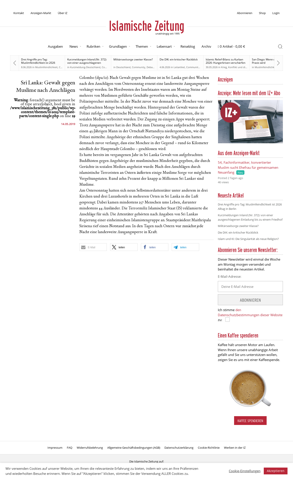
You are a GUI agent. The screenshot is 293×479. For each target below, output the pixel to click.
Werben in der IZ (235, 448)
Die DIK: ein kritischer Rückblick (179, 59)
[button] (93, 247)
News (73, 46)
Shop (262, 13)
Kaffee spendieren (250, 421)
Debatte (151, 67)
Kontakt (18, 13)
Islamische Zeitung (146, 26)
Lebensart (164, 46)
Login (276, 13)
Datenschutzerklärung (178, 448)
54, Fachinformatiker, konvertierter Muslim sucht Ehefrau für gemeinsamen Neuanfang (248, 167)
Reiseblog (187, 46)
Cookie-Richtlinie (209, 448)
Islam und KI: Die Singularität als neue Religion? (248, 239)
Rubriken (93, 46)
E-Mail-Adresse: (229, 276)
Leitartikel (179, 67)
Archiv (206, 46)
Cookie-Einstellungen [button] (244, 471)
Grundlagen (118, 46)
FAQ (69, 448)
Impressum (54, 448)
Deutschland (123, 67)
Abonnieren (244, 13)
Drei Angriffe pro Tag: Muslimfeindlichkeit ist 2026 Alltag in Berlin (38, 63)
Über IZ (62, 13)
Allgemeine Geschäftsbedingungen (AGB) (133, 448)
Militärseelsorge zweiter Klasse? (133, 59)
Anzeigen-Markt (41, 13)
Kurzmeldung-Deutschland (85, 67)
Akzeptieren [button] (275, 471)
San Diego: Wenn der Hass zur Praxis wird (270, 61)
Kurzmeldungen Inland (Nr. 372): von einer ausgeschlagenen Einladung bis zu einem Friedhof (87, 63)
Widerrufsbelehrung (90, 448)
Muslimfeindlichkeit (46, 67)
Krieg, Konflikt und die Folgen (238, 67)
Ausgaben (55, 46)
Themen (142, 46)
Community (108, 67)
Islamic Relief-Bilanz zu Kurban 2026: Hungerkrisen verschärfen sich (225, 63)
